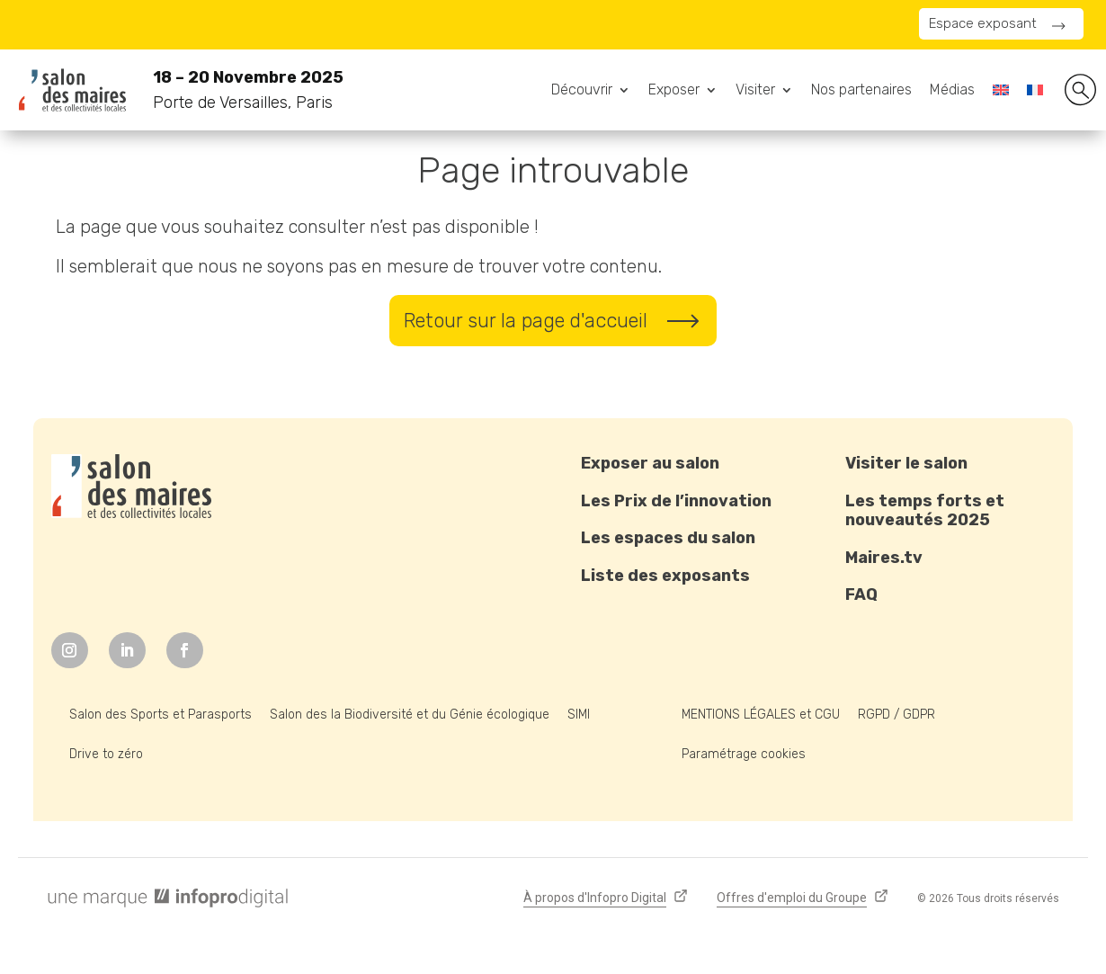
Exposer (674, 91)
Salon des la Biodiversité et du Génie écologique (409, 714)
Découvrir (581, 91)
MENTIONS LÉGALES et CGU (761, 714)
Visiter (755, 91)
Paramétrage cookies (744, 754)
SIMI (578, 714)
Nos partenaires (861, 91)
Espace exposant (983, 23)
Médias (952, 91)
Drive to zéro (106, 754)
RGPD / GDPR (896, 714)
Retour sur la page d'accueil (525, 320)
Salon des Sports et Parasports (160, 714)
